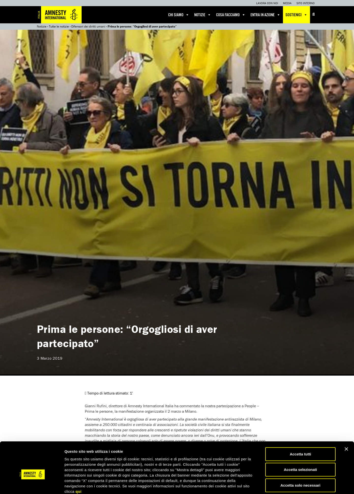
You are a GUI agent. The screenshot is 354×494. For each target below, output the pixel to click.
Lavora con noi (267, 3)
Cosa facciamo (231, 14)
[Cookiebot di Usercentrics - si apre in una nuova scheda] (31, 484)
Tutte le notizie (59, 26)
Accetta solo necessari (300, 458)
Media (287, 3)
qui (78, 465)
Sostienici (296, 14)
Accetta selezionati (300, 443)
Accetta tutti (300, 427)
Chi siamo (178, 14)
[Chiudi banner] (346, 422)
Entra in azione (265, 14)
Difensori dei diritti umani (88, 26)
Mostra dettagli (258, 484)
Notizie (202, 14)
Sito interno (305, 3)
